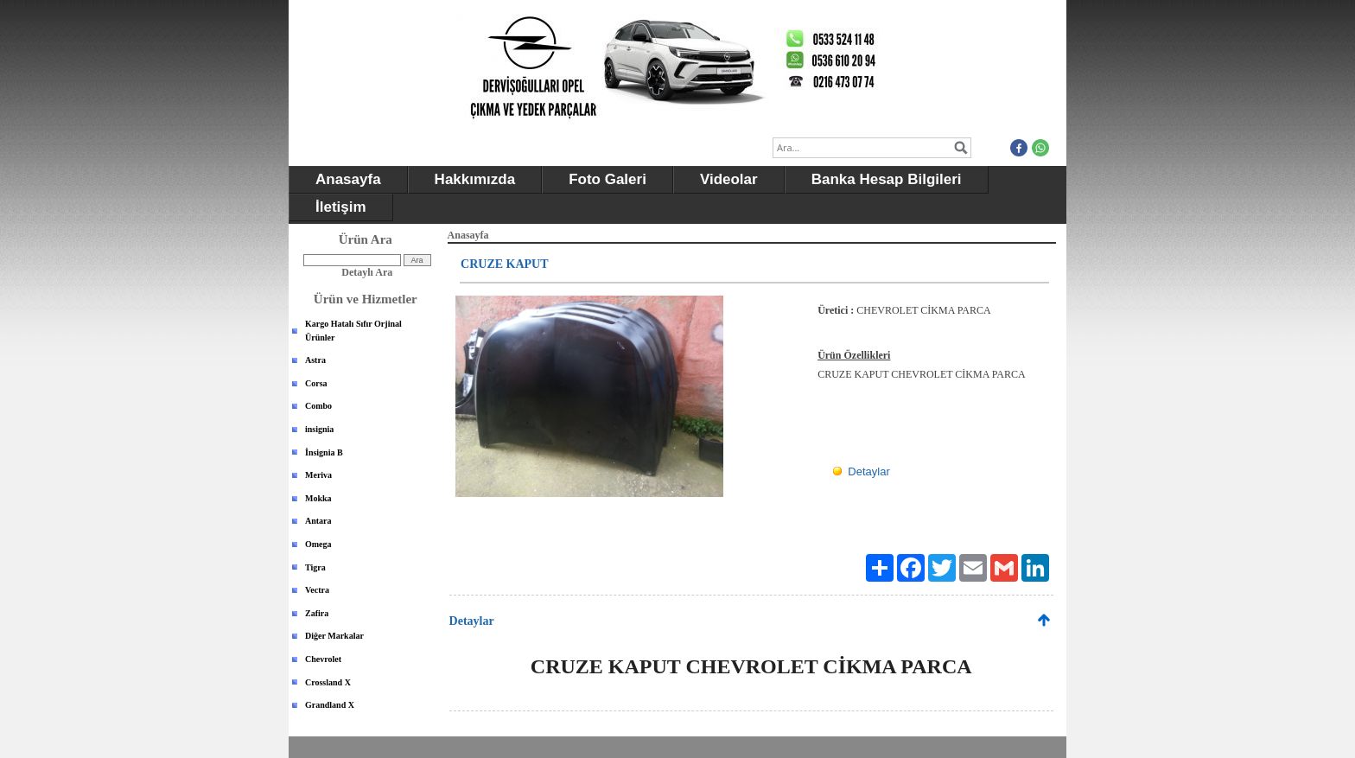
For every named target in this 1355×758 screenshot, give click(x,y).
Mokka (318, 498)
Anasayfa (348, 179)
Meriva (318, 475)
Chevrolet (323, 659)
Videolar (729, 179)
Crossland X (328, 682)
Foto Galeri (607, 179)
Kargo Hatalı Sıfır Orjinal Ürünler (353, 330)
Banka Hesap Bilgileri (886, 179)
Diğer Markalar (334, 635)
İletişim (340, 207)
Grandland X (329, 705)
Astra (315, 360)
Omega (318, 544)
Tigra (315, 567)
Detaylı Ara (366, 272)
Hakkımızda (475, 179)
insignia (319, 429)
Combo (318, 406)
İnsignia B (324, 452)
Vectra (317, 590)
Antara (318, 521)
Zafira (316, 613)
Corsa (316, 383)
